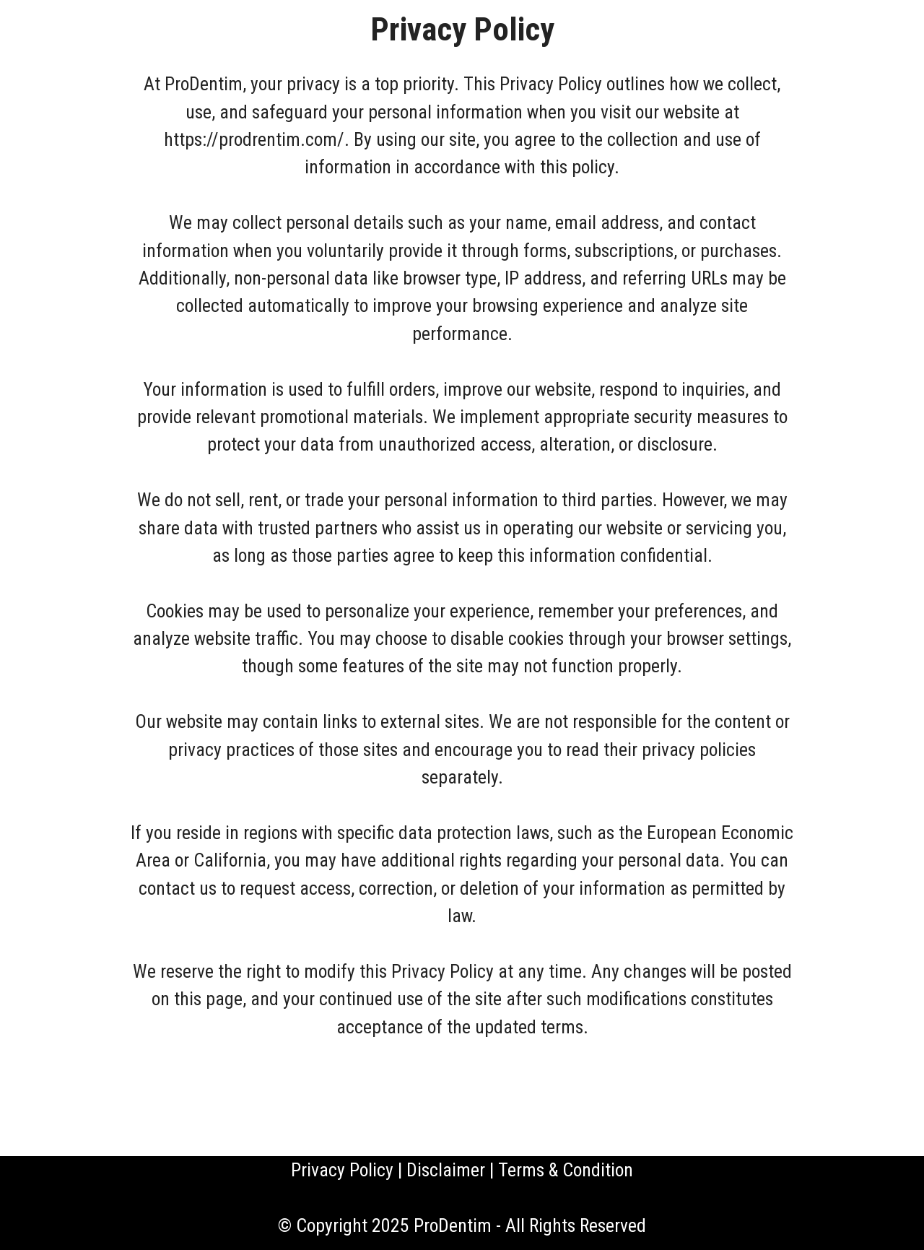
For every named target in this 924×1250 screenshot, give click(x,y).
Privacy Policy (342, 1170)
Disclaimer (445, 1170)
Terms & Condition (565, 1170)
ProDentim (453, 1225)
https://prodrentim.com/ (254, 139)
